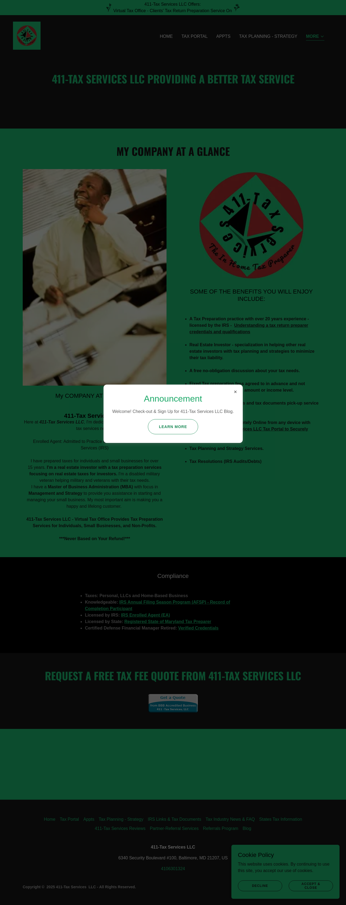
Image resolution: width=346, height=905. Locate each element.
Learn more (173, 427)
